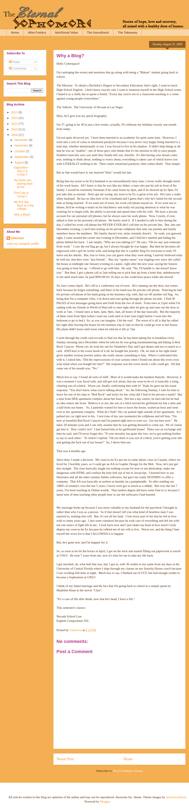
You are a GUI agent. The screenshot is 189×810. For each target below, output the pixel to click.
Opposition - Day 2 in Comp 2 (21, 171)
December (22, 140)
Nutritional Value (66, 32)
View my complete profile (23, 243)
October (20, 151)
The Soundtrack (98, 32)
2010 (14, 129)
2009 (14, 135)
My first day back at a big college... (23, 205)
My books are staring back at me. (23, 183)
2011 (14, 123)
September (22, 157)
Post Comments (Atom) (128, 770)
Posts (14, 62)
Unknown (17, 238)
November (22, 145)
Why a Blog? (22, 214)
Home (15, 32)
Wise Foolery (37, 32)
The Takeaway (127, 32)
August (19, 162)
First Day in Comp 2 (21, 194)
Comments (18, 68)
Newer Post (65, 759)
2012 (14, 118)
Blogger (105, 801)
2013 (14, 112)
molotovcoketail (176, 797)
